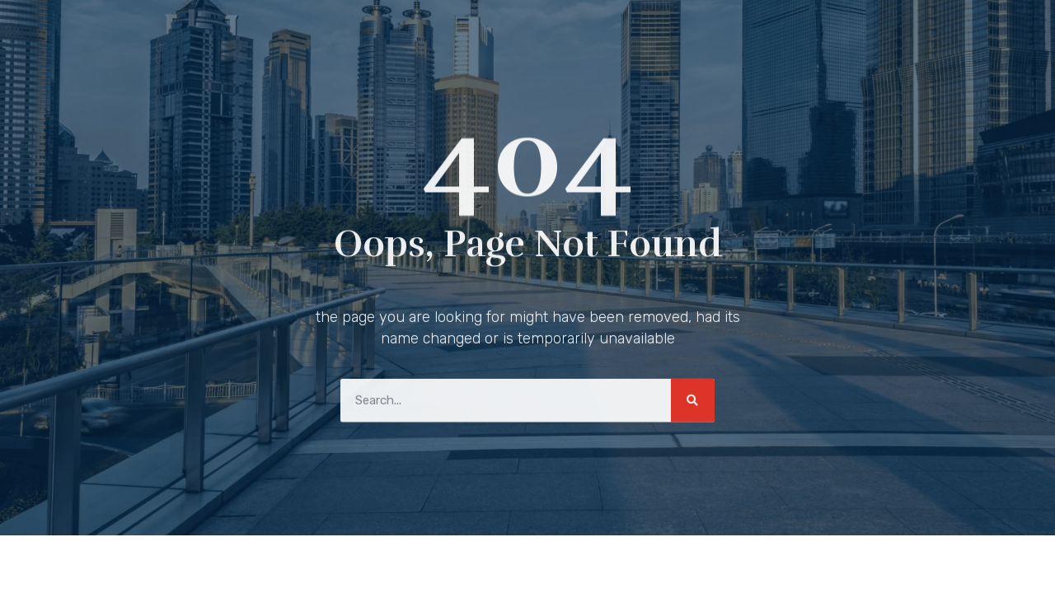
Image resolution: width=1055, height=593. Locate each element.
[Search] (693, 398)
